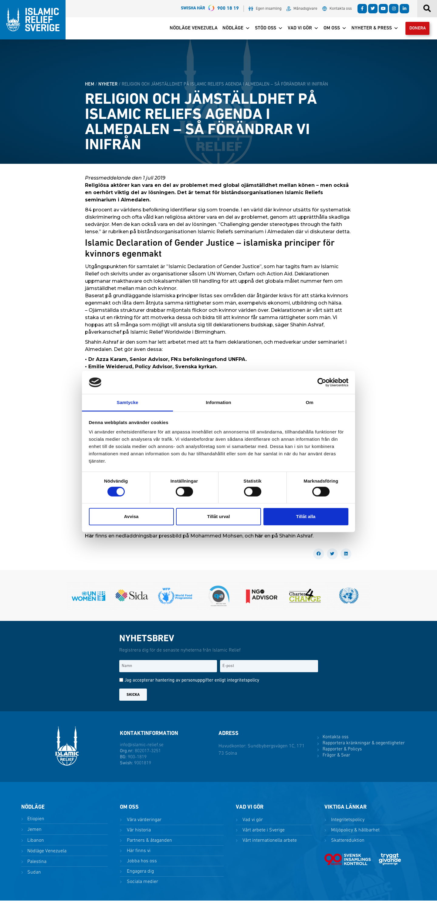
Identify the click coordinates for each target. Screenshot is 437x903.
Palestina (36, 863)
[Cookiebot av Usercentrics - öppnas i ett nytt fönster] (321, 382)
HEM (89, 86)
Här (90, 538)
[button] (318, 556)
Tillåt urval (218, 516)
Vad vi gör (298, 29)
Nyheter (107, 86)
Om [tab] (309, 402)
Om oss (330, 29)
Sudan (33, 874)
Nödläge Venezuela (189, 29)
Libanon (35, 842)
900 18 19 (210, 8)
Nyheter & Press (370, 29)
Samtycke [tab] (127, 402)
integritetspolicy (243, 683)
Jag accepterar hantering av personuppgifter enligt (191, 683)
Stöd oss (264, 29)
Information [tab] (218, 402)
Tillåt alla (306, 516)
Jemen (34, 832)
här (259, 538)
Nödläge (232, 29)
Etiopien (35, 821)
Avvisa (131, 516)
